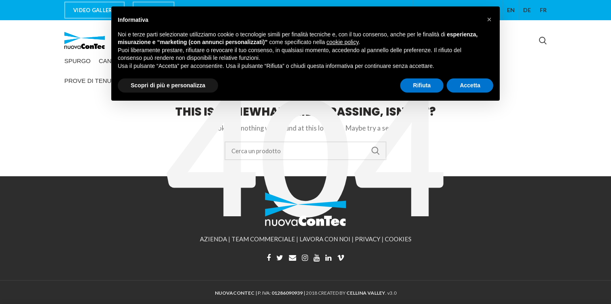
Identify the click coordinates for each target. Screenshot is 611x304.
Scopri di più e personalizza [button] (168, 85)
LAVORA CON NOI (324, 239)
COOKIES (398, 239)
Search (375, 150)
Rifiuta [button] (422, 85)
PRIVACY (367, 239)
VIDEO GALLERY (94, 10)
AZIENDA (213, 239)
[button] (489, 19)
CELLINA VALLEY (365, 293)
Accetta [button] (470, 85)
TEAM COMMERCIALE (263, 239)
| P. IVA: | (260, 293)
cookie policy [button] (343, 42)
